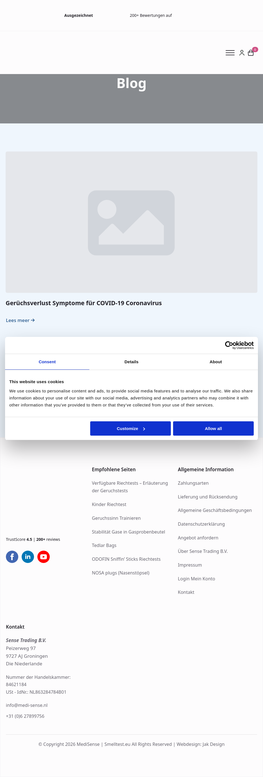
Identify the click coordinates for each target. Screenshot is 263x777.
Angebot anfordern (198, 538)
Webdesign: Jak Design (201, 744)
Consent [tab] (47, 361)
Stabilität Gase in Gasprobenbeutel (128, 532)
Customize (131, 428)
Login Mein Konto (196, 579)
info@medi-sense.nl (26, 705)
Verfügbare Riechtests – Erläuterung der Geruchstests (130, 487)
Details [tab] (131, 361)
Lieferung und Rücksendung (207, 497)
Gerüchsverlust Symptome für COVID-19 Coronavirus (84, 303)
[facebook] (12, 557)
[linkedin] (28, 557)
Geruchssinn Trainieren (116, 518)
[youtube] (43, 557)
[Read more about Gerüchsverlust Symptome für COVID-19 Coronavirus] (21, 320)
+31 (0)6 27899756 (25, 716)
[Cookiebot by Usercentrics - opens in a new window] (229, 345)
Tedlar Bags (104, 545)
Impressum (190, 565)
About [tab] (216, 361)
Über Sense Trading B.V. (203, 551)
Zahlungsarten (193, 483)
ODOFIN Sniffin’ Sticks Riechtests (126, 559)
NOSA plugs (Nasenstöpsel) (120, 573)
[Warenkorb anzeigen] (251, 52)
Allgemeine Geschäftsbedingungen (215, 510)
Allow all (213, 428)
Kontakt (186, 592)
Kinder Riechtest (109, 504)
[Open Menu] (232, 52)
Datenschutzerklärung (201, 524)
